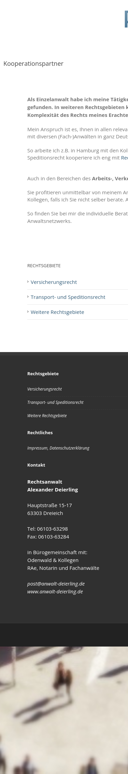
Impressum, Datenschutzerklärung (58, 448)
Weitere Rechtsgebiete (47, 416)
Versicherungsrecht (44, 389)
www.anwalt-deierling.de (55, 591)
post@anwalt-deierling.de (56, 583)
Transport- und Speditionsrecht (55, 402)
